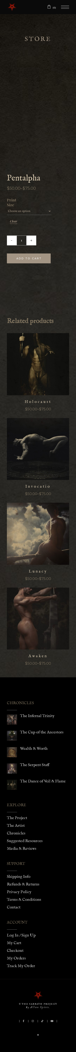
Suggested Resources (25, 840)
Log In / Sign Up (21, 935)
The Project (17, 818)
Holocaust (38, 401)
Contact (13, 907)
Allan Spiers (39, 1007)
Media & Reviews (21, 848)
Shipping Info (18, 876)
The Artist (16, 825)
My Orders (16, 958)
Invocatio (38, 486)
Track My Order (21, 966)
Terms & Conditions (24, 899)
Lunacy (38, 571)
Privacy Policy (19, 892)
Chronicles (16, 833)
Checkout (15, 950)
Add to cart (29, 258)
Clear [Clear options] (13, 221)
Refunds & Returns (23, 884)
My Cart (14, 943)
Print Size (10, 202)
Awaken (38, 656)
